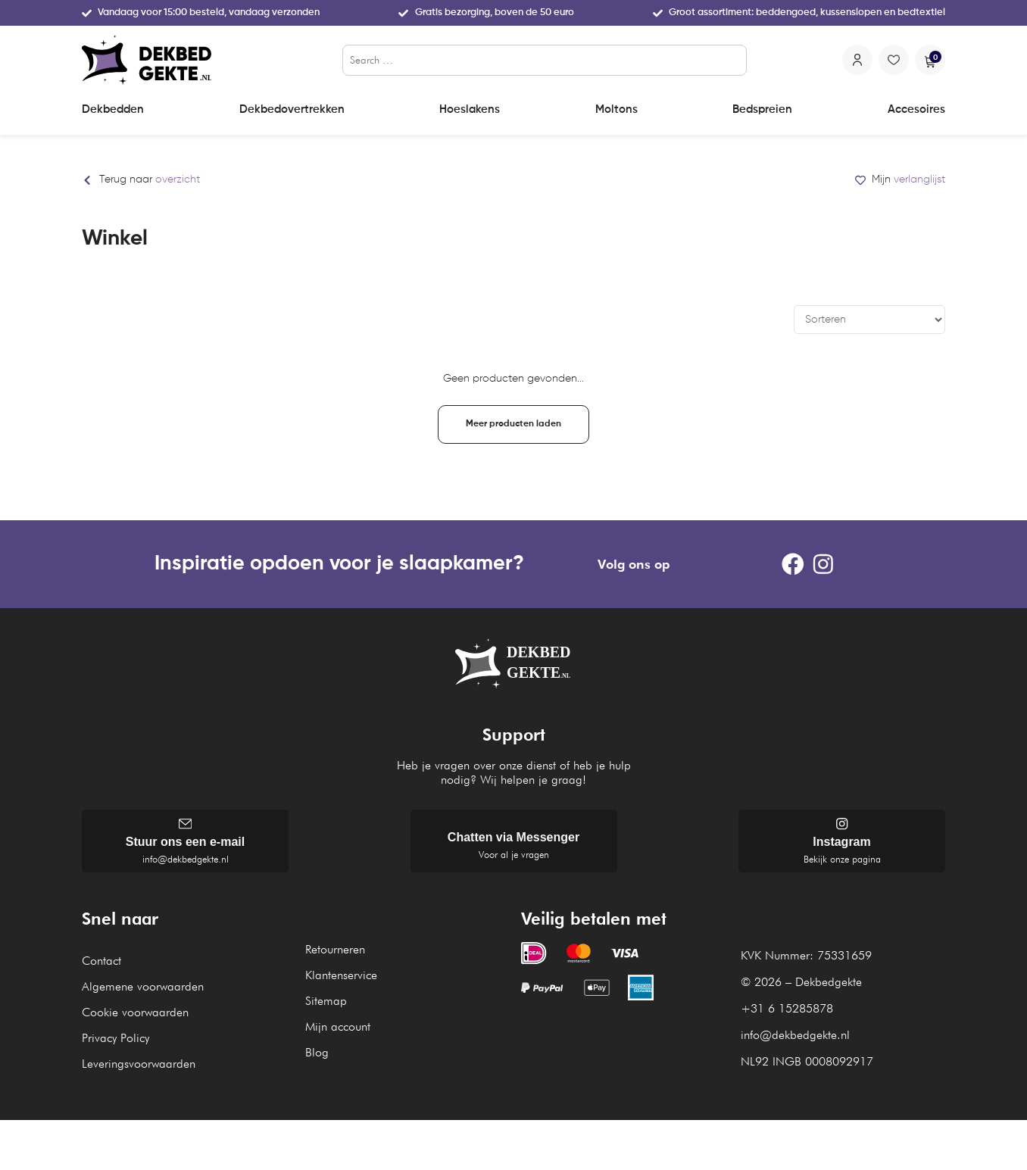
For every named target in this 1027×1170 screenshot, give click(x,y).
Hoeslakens (469, 109)
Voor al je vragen (514, 858)
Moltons (616, 109)
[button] (513, 424)
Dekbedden (113, 109)
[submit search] (732, 60)
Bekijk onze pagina (842, 863)
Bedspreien (762, 109)
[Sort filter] (869, 319)
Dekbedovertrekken (292, 109)
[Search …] (544, 60)
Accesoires (916, 109)
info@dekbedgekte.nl (185, 863)
